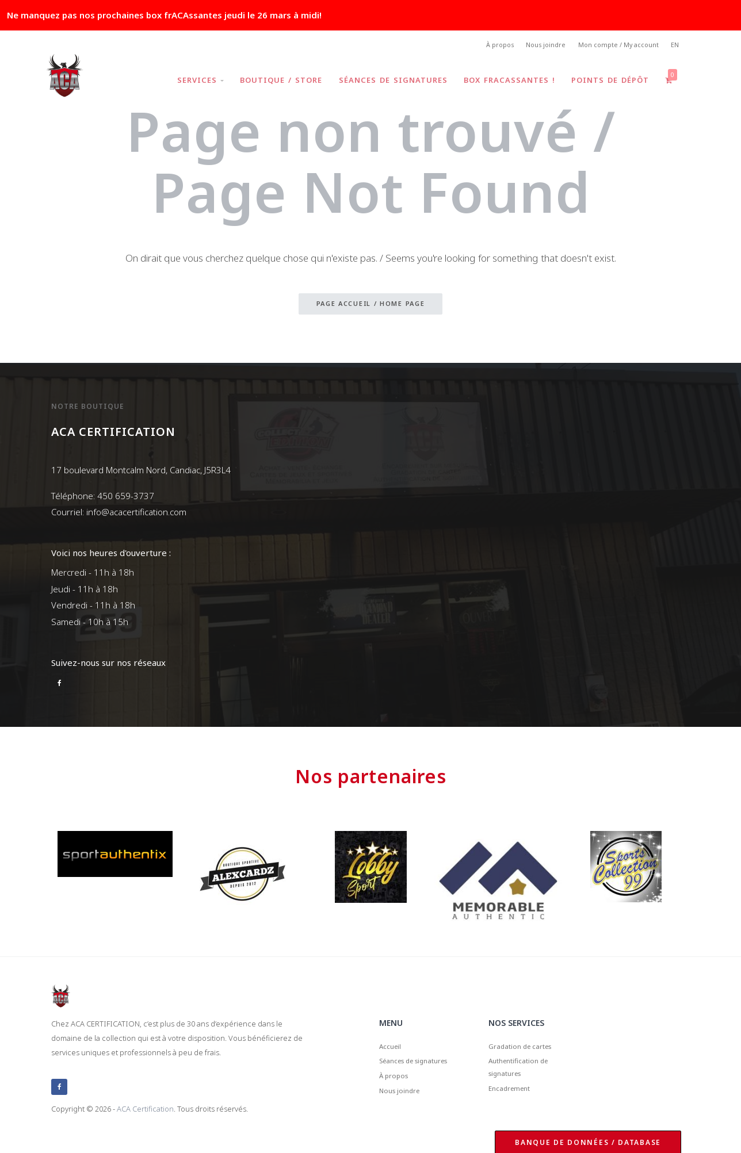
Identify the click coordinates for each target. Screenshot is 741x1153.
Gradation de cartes (529, 1049)
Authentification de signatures (527, 1076)
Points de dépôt (606, 83)
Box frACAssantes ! (503, 83)
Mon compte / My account (612, 46)
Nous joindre (534, 46)
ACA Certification (145, 1109)
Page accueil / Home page (370, 306)
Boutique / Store (271, 83)
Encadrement (516, 1102)
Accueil (393, 1049)
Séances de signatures (385, 83)
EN (674, 46)
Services (188, 83)
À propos (483, 46)
